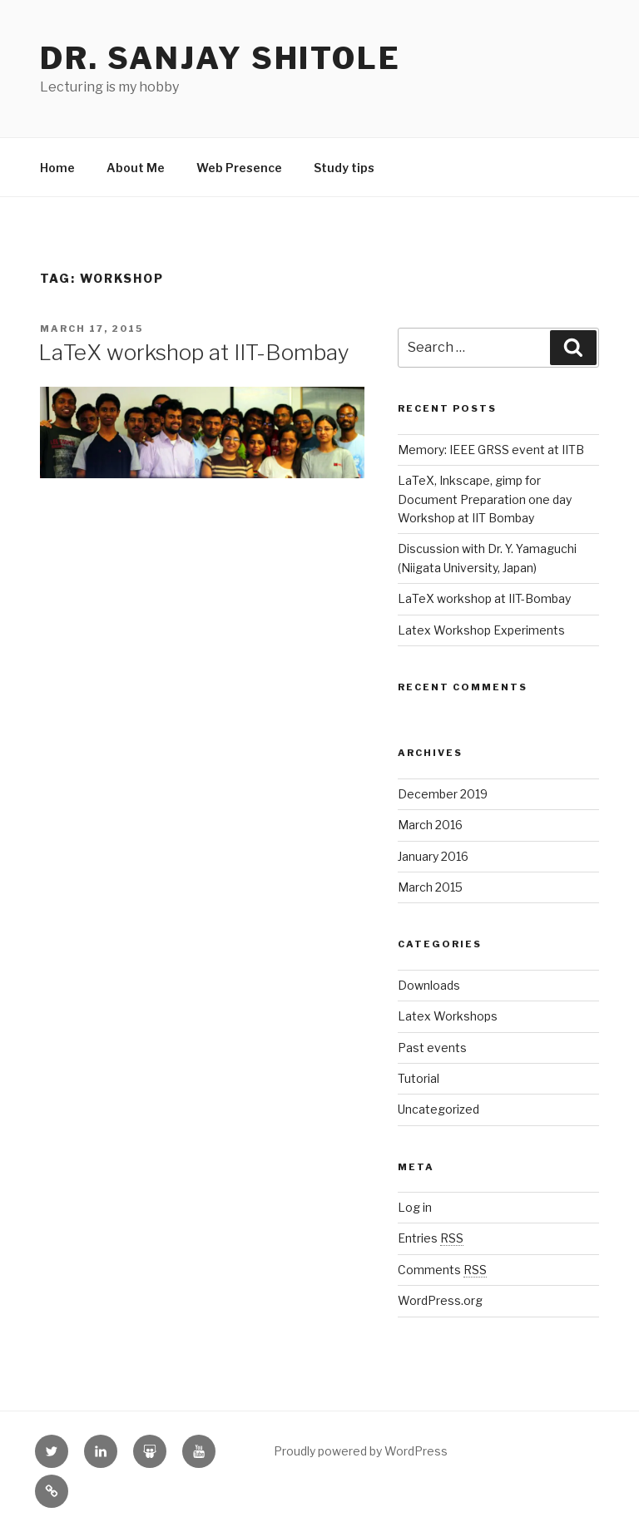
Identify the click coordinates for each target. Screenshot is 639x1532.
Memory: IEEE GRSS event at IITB (491, 449)
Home (57, 168)
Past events (432, 1047)
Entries (430, 1238)
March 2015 (430, 887)
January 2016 (433, 856)
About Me (135, 168)
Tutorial (418, 1078)
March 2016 (430, 825)
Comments (442, 1270)
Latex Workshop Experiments (481, 630)
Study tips (344, 168)
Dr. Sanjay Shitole (220, 58)
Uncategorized (438, 1109)
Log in (415, 1207)
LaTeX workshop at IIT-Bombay (193, 352)
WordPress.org (440, 1300)
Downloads (429, 985)
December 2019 (443, 794)
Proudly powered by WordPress (361, 1451)
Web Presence (239, 168)
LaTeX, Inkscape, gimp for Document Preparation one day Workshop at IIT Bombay (485, 499)
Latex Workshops (448, 1016)
